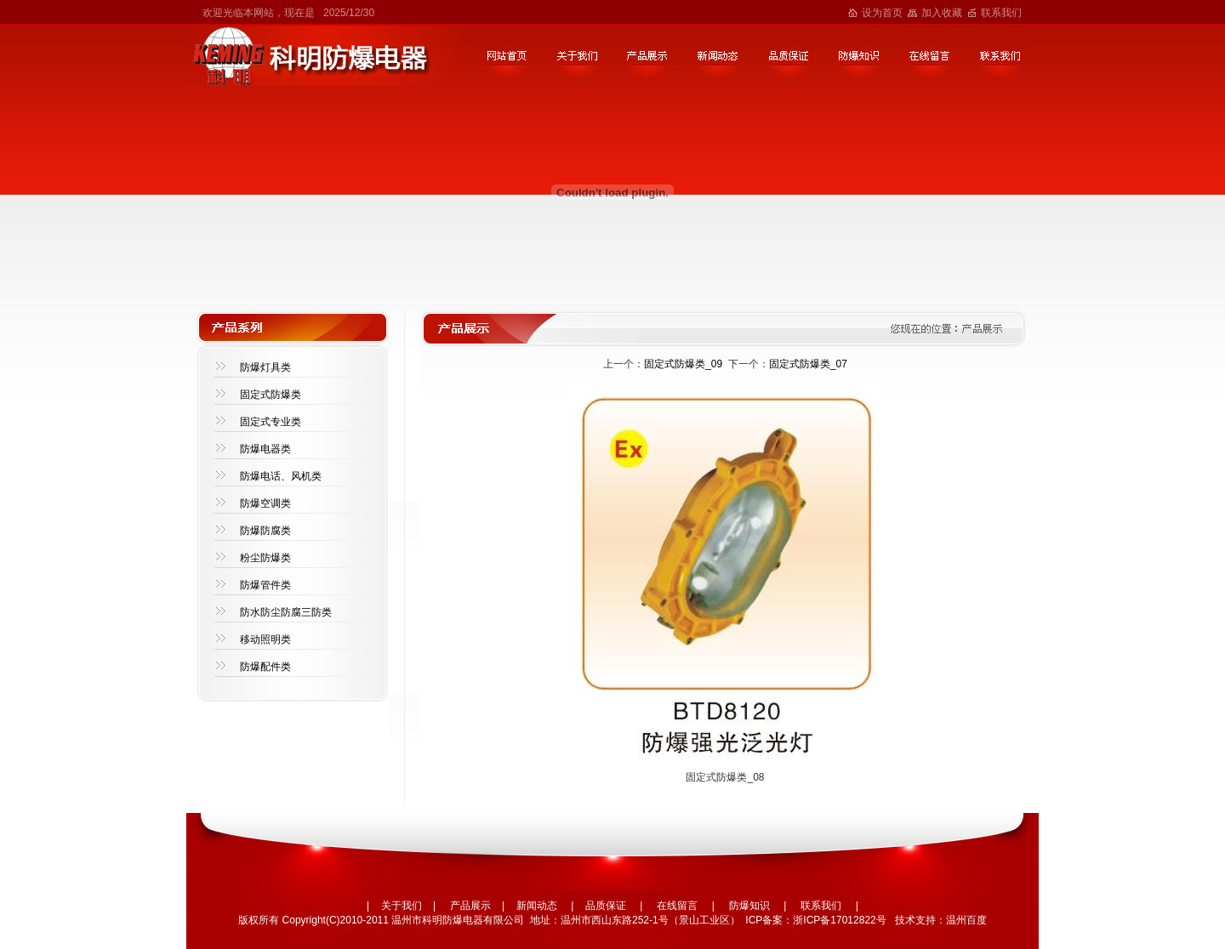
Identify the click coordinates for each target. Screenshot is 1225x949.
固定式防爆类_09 (683, 364)
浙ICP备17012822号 (839, 920)
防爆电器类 (265, 449)
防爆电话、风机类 (281, 476)
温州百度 (966, 920)
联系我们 (1001, 13)
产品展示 (470, 906)
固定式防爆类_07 (808, 364)
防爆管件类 (265, 585)
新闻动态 (536, 906)
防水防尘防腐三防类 (286, 612)
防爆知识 (749, 906)
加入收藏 (941, 13)
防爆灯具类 (265, 367)
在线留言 (677, 906)
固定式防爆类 (270, 395)
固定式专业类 (270, 422)
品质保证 (605, 906)
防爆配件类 (265, 667)
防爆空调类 (265, 503)
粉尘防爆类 (265, 558)
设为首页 (882, 13)
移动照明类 (265, 639)
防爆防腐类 (265, 531)
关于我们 (401, 906)
